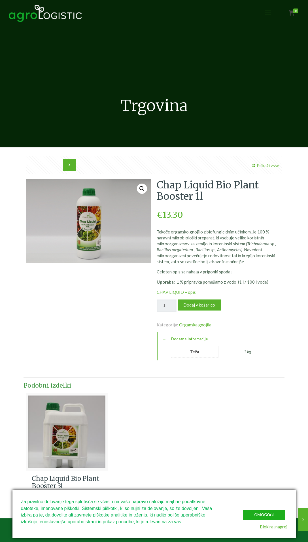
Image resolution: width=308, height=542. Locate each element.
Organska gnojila (195, 324)
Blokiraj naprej (273, 526)
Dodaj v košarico (199, 304)
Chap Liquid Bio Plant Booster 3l (65, 482)
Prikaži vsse (265, 165)
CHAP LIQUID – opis (176, 292)
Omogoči (264, 515)
